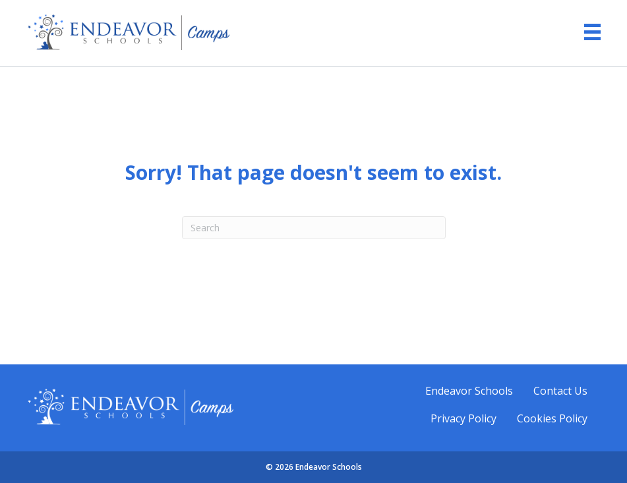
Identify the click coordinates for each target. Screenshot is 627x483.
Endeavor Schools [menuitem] (469, 391)
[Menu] (586, 32)
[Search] (314, 227)
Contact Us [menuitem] (560, 391)
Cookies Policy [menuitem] (552, 418)
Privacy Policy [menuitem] (463, 418)
